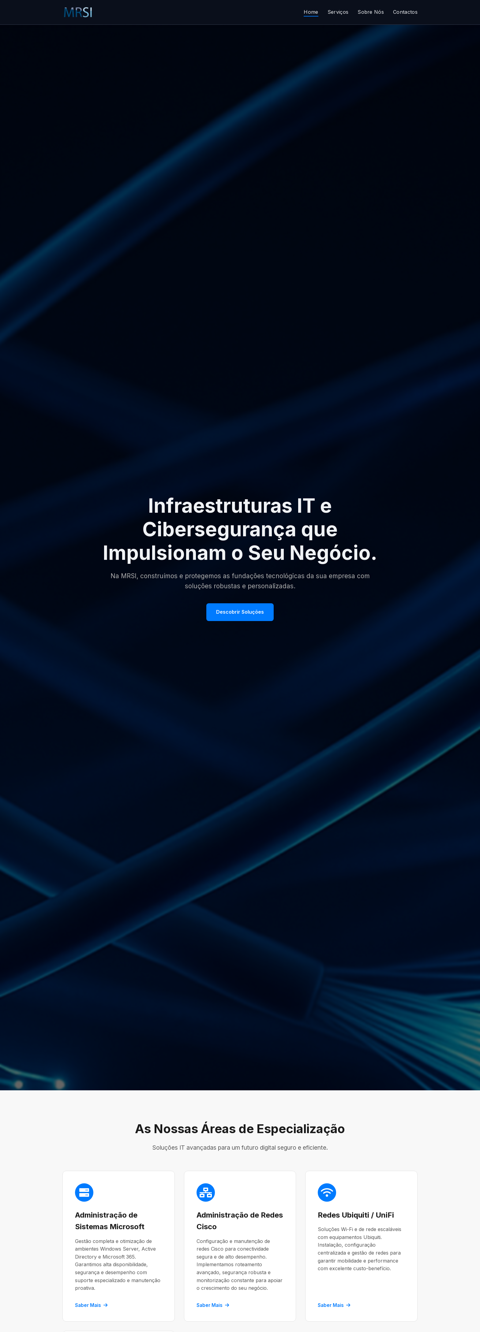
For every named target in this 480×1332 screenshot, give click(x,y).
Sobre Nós (371, 12)
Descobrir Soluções (240, 612)
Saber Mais (91, 1305)
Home (311, 12)
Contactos (405, 12)
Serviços (338, 12)
